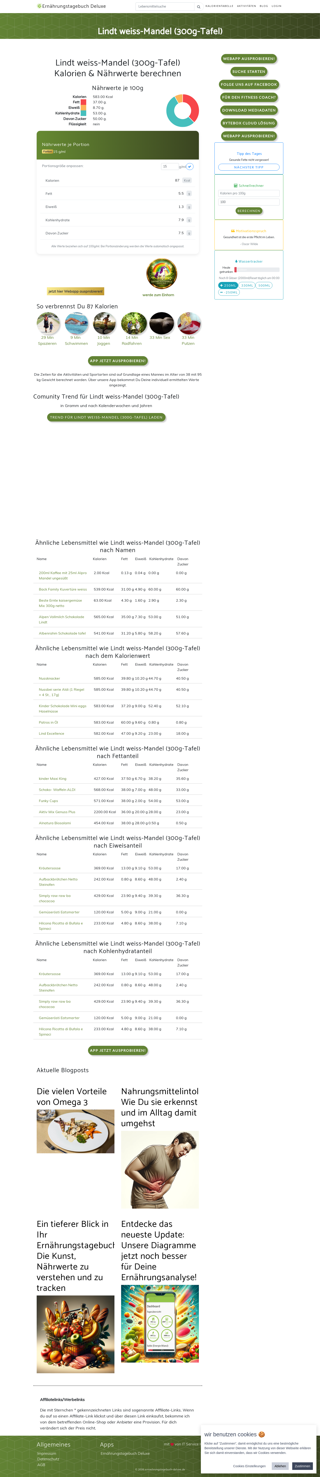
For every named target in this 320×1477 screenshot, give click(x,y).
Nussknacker (49, 678)
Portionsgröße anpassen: (63, 166)
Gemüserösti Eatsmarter (59, 912)
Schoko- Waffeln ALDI (57, 789)
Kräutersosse (50, 868)
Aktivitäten (246, 5)
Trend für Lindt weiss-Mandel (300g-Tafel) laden (106, 417)
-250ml (229, 292)
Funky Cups (48, 800)
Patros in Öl (48, 722)
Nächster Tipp (249, 167)
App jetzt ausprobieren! (118, 361)
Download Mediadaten (249, 110)
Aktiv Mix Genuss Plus (57, 812)
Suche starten (248, 71)
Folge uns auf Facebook (249, 84)
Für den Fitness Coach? (249, 97)
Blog (264, 5)
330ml (246, 285)
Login (277, 5)
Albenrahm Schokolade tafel (62, 633)
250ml (228, 285)
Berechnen (249, 211)
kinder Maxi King (52, 778)
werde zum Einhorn (160, 291)
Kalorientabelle (220, 5)
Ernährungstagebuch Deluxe (71, 6)
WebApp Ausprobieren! (249, 58)
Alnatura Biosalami (55, 823)
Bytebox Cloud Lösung (249, 123)
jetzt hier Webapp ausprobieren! (75, 291)
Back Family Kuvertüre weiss (63, 589)
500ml (263, 285)
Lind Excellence (51, 733)
